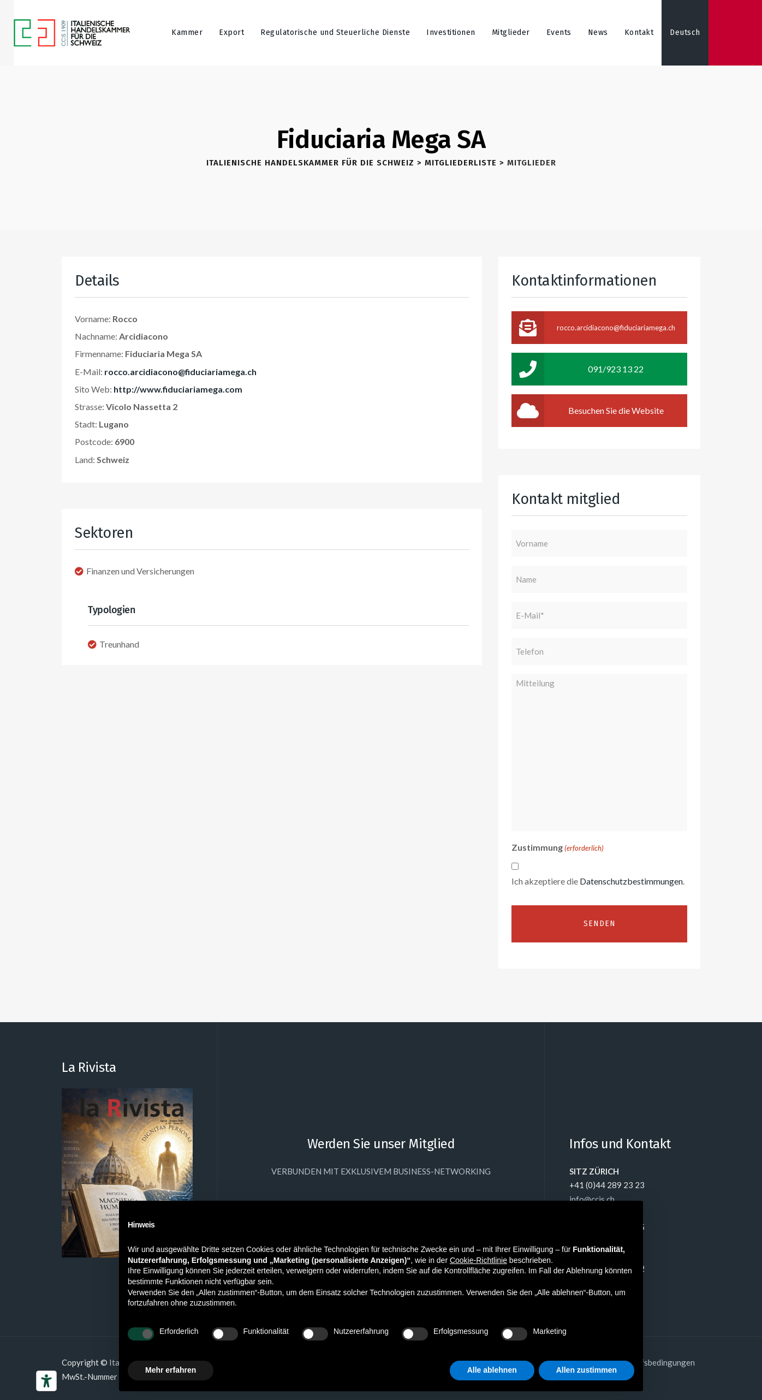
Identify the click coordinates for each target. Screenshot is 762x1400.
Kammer (187, 32)
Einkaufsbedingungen (656, 1362)
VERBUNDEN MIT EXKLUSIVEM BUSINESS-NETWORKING (381, 1171)
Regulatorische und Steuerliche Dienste (335, 32)
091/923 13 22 (577, 369)
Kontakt (639, 32)
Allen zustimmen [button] (586, 1370)
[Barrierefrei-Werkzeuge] (46, 1381)
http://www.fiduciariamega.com (178, 389)
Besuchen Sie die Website (587, 410)
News (598, 32)
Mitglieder (511, 32)
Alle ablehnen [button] (492, 1370)
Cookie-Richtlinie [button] (478, 1260)
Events (559, 32)
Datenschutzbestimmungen (631, 881)
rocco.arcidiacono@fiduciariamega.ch (180, 371)
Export (231, 32)
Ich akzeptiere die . (597, 881)
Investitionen (450, 32)
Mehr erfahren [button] (170, 1370)
